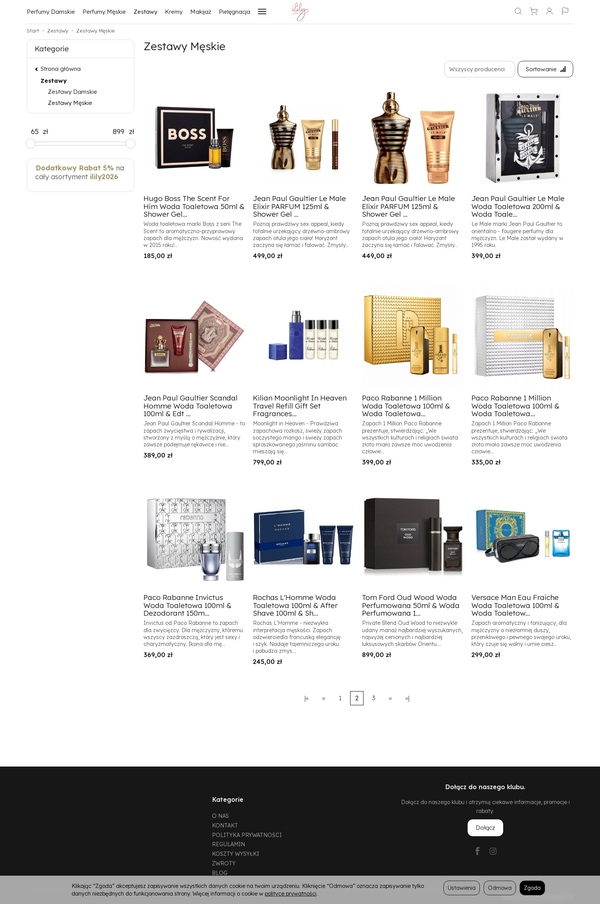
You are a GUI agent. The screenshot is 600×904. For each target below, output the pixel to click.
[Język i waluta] (565, 12)
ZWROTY (224, 862)
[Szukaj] (518, 12)
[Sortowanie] (545, 69)
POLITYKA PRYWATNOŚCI (247, 833)
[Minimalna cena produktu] (35, 131)
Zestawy (145, 11)
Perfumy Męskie (104, 11)
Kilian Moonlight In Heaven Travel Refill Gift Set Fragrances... (300, 405)
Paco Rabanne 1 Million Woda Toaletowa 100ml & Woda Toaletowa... (406, 405)
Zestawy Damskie (72, 91)
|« (307, 698)
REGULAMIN (228, 843)
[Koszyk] (534, 12)
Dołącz (485, 828)
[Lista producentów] (479, 69)
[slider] (31, 144)
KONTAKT (225, 824)
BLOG (220, 871)
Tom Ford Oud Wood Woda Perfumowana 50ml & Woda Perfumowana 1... (411, 605)
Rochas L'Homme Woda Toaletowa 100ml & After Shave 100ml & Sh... (295, 605)
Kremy (174, 11)
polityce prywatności (290, 893)
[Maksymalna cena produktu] (119, 131)
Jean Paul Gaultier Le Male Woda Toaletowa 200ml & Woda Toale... (517, 206)
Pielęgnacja (234, 11)
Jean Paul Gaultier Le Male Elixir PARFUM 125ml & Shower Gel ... (299, 206)
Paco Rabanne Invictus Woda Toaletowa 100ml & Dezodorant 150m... (187, 605)
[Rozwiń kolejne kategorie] (262, 12)
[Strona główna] (300, 12)
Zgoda (532, 887)
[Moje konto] (549, 12)
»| (407, 698)
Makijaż (200, 11)
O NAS (220, 814)
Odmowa (500, 887)
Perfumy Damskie (51, 11)
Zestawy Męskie (70, 102)
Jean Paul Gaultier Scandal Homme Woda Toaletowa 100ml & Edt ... (190, 405)
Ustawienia (462, 887)
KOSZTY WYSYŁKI (235, 852)
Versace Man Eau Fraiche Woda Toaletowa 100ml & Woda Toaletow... (515, 605)
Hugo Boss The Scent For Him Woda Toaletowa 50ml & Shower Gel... (194, 206)
